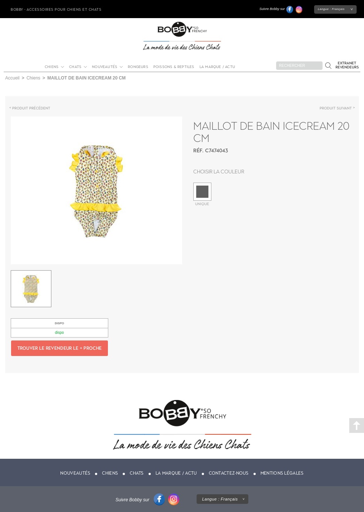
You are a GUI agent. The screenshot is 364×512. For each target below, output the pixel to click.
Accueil (12, 78)
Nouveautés (104, 67)
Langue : (331, 9)
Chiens (51, 67)
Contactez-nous (229, 473)
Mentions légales (282, 473)
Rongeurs (138, 67)
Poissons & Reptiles (173, 67)
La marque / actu (217, 67)
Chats (75, 67)
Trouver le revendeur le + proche (59, 348)
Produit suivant (336, 108)
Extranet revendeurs (347, 65)
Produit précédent (31, 108)
